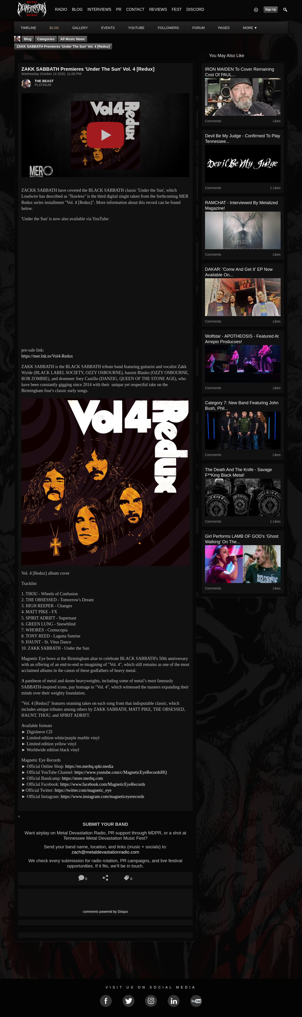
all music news (72, 39)
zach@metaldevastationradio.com (105, 852)
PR (118, 9)
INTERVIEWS (99, 9)
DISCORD (195, 9)
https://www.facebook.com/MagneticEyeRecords (102, 784)
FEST (177, 9)
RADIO (61, 9)
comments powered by (105, 911)
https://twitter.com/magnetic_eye (83, 790)
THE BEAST (44, 81)
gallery (80, 28)
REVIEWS (158, 9)
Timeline (28, 28)
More (250, 28)
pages (224, 28)
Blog (27, 39)
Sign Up (270, 9)
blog (54, 28)
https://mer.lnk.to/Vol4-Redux (47, 356)
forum (198, 28)
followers (168, 28)
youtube (136, 28)
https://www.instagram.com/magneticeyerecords (102, 796)
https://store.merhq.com (82, 778)
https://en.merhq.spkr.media (89, 766)
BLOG (77, 9)
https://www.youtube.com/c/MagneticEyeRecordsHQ (120, 772)
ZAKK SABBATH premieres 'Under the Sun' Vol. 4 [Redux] (63, 46)
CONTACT (135, 9)
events (108, 28)
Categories (45, 39)
